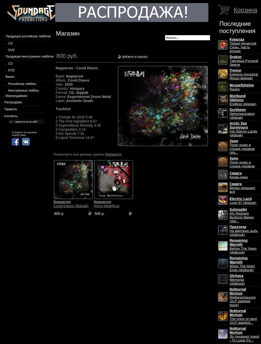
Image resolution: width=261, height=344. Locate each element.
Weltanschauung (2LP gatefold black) (242, 297)
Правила (10, 109)
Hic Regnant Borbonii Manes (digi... (242, 215)
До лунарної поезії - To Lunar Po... (244, 334)
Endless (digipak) (243, 100)
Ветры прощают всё (242, 188)
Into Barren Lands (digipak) (243, 129)
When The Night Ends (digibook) (242, 264)
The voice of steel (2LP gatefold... (243, 317)
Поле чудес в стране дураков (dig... (242, 146)
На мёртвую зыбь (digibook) (244, 231)
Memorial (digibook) (237, 279)
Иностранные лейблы (23, 90)
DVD (11, 50)
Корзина (245, 9)
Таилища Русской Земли (244, 60)
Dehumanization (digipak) (242, 113)
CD (10, 43)
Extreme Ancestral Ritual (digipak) (244, 74)
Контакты (11, 116)
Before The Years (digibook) (243, 246)
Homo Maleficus (106, 204)
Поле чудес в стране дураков (242, 162)
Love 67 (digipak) (243, 201)
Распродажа (13, 102)
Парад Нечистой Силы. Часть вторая (243, 45)
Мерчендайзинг (17, 96)
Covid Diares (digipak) (70, 204)
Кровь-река (239, 175)
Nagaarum (113, 154)
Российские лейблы (22, 84)
